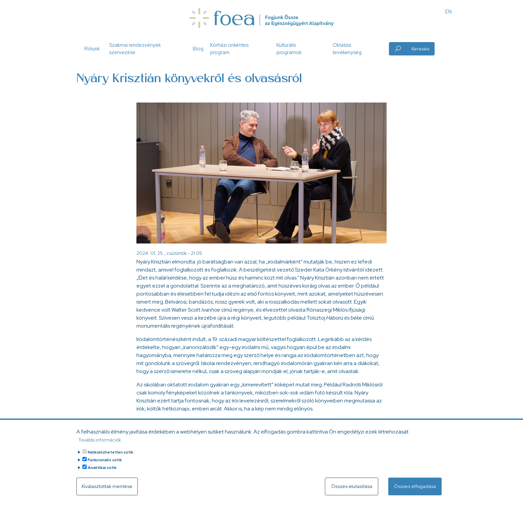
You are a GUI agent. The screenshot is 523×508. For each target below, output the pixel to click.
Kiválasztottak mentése (107, 491)
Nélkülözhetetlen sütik (110, 456)
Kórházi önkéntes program (229, 49)
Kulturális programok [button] (289, 49)
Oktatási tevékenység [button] (347, 49)
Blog (198, 48)
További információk (99, 444)
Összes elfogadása (415, 491)
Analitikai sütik (102, 472)
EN (448, 11)
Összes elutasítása (351, 491)
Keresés (420, 49)
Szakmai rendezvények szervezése (135, 49)
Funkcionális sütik (105, 464)
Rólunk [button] (92, 48)
